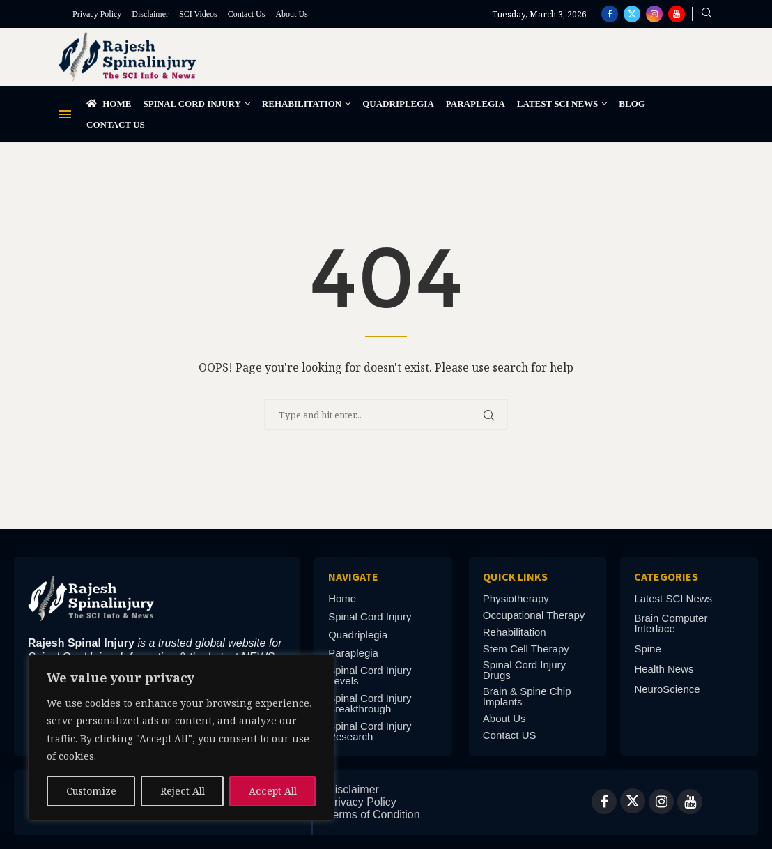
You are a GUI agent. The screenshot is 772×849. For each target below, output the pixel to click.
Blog (632, 103)
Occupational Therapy (534, 615)
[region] (181, 738)
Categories (666, 576)
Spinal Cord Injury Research (369, 731)
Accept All (273, 790)
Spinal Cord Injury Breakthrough (369, 703)
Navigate (353, 576)
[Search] (706, 14)
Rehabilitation (301, 103)
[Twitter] (632, 14)
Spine (647, 648)
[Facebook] (609, 14)
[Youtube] (676, 14)
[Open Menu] (65, 114)
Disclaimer (150, 14)
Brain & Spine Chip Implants (527, 696)
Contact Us (246, 14)
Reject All (182, 790)
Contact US (509, 735)
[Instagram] (654, 14)
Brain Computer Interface (670, 623)
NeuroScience (667, 689)
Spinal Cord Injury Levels (369, 675)
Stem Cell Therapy (526, 648)
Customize (91, 790)
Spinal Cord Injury (191, 103)
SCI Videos (198, 14)
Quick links (515, 576)
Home (108, 103)
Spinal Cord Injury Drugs (524, 669)
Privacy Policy (96, 14)
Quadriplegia (398, 103)
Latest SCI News (558, 103)
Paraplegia (475, 103)
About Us (291, 14)
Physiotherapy (516, 598)
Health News (663, 669)
